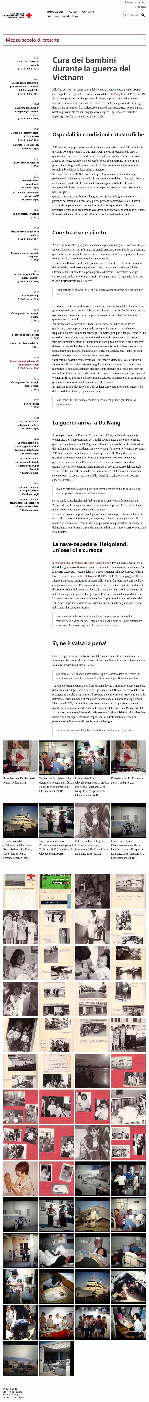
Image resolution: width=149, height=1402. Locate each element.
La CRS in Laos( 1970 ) (31, 405)
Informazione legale (13, 1397)
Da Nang (115, 94)
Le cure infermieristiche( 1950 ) (26, 164)
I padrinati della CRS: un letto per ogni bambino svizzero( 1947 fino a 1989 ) (26, 113)
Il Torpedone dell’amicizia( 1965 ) (25, 336)
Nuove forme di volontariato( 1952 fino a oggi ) (29, 184)
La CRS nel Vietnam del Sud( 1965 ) (24, 345)
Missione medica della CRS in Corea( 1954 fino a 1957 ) (25, 235)
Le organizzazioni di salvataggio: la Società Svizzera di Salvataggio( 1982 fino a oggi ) (27, 448)
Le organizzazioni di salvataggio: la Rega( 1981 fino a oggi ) (28, 425)
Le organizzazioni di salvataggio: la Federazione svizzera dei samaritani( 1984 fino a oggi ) (24, 504)
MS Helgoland (88, 576)
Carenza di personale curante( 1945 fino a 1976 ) (28, 65)
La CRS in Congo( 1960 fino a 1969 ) (28, 297)
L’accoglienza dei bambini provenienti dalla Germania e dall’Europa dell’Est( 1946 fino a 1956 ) (24, 88)
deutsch (142, 2)
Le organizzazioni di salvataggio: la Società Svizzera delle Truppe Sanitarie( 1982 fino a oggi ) (27, 465)
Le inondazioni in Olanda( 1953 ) (25, 215)
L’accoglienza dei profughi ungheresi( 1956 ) (25, 257)
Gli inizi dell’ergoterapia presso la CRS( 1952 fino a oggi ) (26, 196)
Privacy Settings (11, 1394)
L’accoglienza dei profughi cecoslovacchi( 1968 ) (25, 386)
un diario (113, 254)
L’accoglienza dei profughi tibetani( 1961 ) (25, 317)
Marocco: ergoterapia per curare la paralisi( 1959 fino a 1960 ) (25, 278)
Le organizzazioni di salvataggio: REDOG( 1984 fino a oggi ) (28, 491)
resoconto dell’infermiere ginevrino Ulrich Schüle (83, 562)
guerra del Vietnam (94, 89)
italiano (141, 6)
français (129, 2)
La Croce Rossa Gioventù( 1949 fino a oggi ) (26, 146)
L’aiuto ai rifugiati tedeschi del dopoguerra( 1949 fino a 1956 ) (25, 136)
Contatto (88, 11)
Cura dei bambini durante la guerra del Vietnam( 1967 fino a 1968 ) (24, 365)
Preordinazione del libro (62, 16)
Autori (73, 11)
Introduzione (55, 11)
